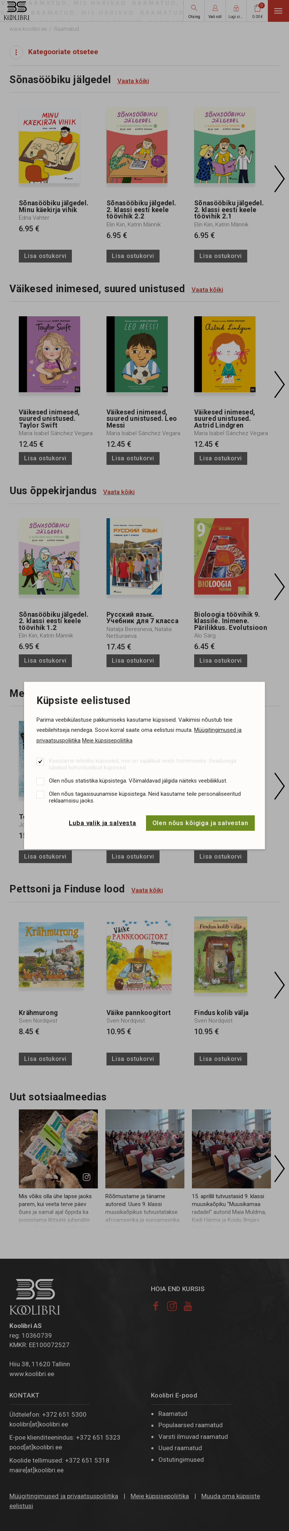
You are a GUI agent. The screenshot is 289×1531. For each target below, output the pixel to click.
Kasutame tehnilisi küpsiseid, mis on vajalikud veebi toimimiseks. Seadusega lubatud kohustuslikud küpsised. (142, 764)
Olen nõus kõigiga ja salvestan (200, 823)
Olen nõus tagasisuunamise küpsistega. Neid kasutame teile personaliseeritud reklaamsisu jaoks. (145, 797)
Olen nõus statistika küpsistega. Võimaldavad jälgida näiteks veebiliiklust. (138, 780)
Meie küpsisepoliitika (107, 740)
